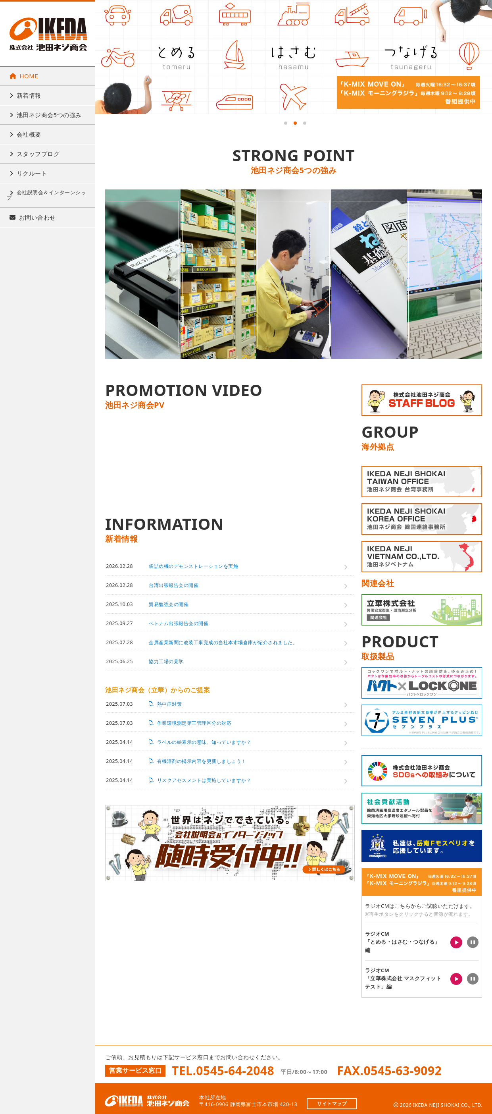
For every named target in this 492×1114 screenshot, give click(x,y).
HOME (24, 76)
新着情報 (25, 95)
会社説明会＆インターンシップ (46, 195)
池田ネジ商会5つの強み (46, 115)
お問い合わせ (33, 217)
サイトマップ (332, 1098)
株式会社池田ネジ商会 (48, 34)
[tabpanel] (293, 57)
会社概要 (25, 134)
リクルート (28, 173)
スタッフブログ (35, 154)
